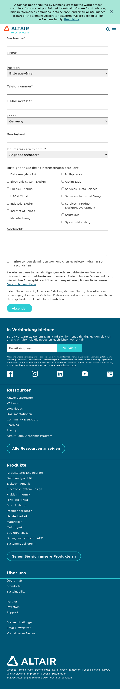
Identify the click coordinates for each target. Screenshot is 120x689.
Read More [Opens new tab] (71, 19)
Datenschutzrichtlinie (21, 284)
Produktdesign (17, 505)
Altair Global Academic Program (29, 435)
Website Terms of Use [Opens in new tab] (20, 669)
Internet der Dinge (19, 510)
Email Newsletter (19, 627)
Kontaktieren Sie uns (21, 633)
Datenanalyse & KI (19, 478)
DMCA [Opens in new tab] (106, 669)
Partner (12, 601)
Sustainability (16, 591)
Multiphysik (14, 527)
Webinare (13, 403)
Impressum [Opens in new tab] (33, 673)
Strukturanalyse (17, 532)
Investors (13, 607)
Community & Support (22, 419)
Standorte (14, 586)
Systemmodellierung (21, 543)
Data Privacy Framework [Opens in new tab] (66, 669)
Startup (12, 430)
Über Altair (14, 580)
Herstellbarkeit (17, 516)
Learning (13, 424)
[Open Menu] (113, 30)
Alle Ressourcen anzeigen (36, 448)
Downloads (15, 408)
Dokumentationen (19, 414)
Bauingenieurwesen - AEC (25, 538)
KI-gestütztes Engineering (25, 472)
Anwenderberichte (20, 397)
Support (12, 612)
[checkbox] (60, 198)
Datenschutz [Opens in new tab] (42, 669)
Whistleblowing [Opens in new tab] (16, 673)
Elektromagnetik (18, 483)
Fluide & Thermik (18, 494)
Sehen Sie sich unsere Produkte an (44, 556)
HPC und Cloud (17, 500)
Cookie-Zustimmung (54, 673)
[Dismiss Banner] (111, 12)
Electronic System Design (24, 489)
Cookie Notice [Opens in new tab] (91, 669)
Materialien (14, 521)
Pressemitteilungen (20, 622)
